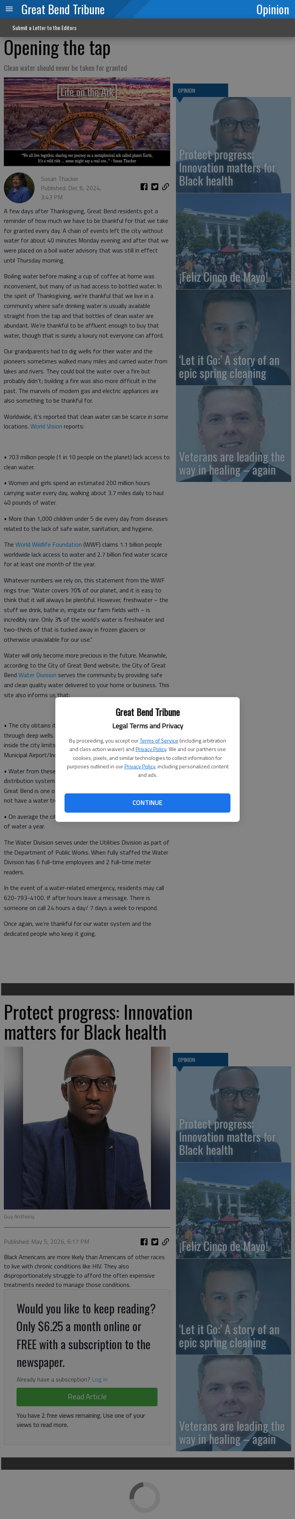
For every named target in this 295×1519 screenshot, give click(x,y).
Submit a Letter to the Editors (44, 27)
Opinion (273, 9)
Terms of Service (159, 740)
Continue (147, 802)
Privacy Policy (151, 749)
